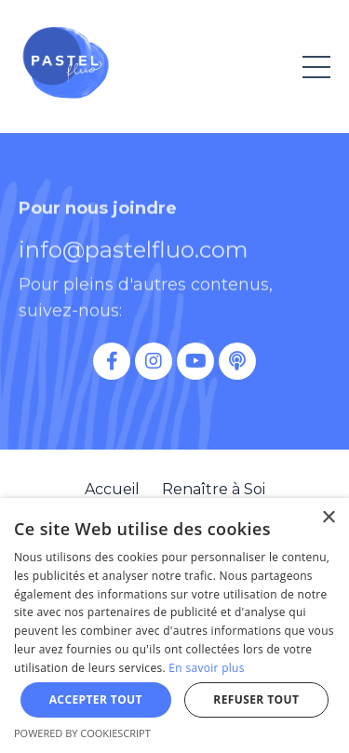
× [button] (328, 518)
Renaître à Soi (213, 489)
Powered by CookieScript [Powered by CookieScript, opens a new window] (82, 733)
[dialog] (174, 625)
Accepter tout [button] (95, 699)
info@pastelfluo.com (133, 259)
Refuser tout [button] (256, 699)
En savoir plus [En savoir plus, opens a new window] (206, 668)
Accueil (112, 489)
